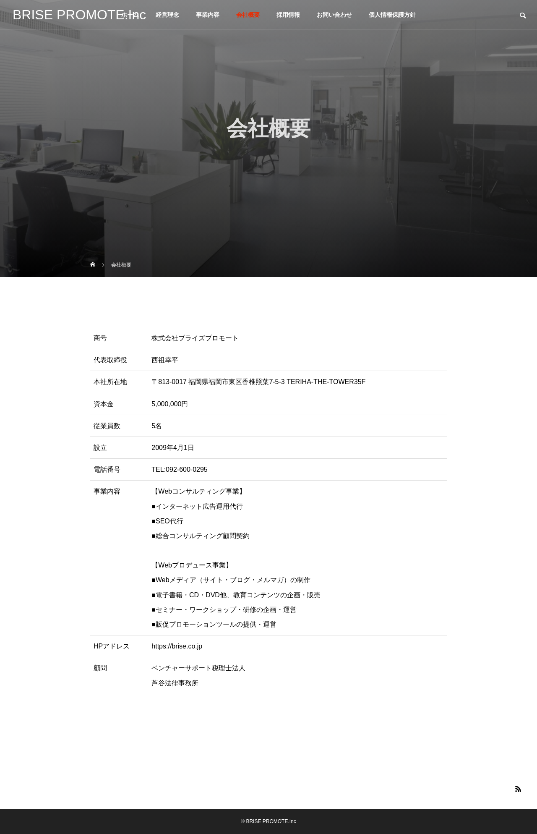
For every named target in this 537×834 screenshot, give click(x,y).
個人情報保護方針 (392, 14)
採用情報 (288, 14)
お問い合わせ (334, 14)
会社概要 (248, 14)
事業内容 (207, 14)
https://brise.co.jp (176, 646)
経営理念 (167, 14)
